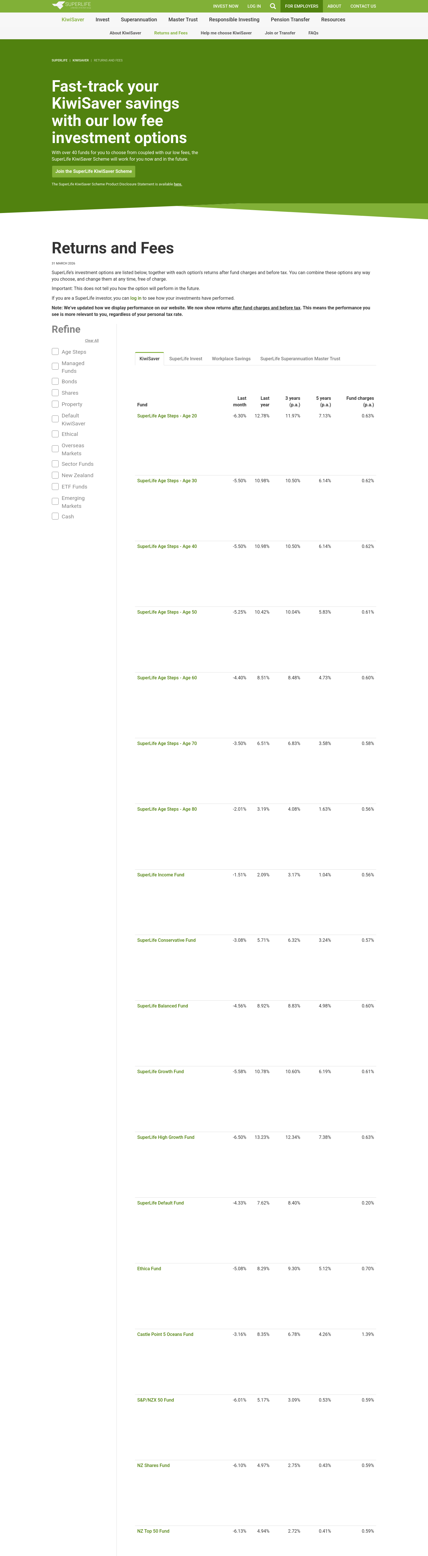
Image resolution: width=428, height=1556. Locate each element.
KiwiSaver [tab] (149, 358)
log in (136, 298)
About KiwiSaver (125, 33)
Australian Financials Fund (164, 722)
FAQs (313, 33)
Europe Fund (150, 886)
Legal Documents (35, 1546)
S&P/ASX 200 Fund (157, 665)
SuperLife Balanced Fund (162, 517)
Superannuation (139, 19)
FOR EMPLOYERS (301, 6)
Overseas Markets (73, 449)
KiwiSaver (73, 19)
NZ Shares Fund (153, 597)
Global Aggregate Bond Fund (166, 954)
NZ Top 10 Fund (153, 619)
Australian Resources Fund (164, 733)
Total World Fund (154, 841)
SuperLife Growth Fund (160, 529)
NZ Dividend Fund (155, 642)
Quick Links (388, 1543)
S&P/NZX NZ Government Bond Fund (175, 921)
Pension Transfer (290, 19)
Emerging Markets (73, 502)
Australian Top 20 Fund (160, 687)
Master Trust (183, 19)
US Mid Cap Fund (154, 790)
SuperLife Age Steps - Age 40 (167, 438)
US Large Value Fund (158, 778)
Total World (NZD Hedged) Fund (169, 853)
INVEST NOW (226, 6)
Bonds (69, 381)
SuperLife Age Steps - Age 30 (167, 427)
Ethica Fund (149, 563)
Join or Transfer (280, 33)
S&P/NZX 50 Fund (155, 585)
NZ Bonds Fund (153, 909)
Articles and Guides (37, 1540)
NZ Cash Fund (151, 966)
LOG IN (254, 6)
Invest (103, 19)
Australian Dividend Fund (162, 710)
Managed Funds (73, 367)
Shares (70, 393)
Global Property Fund (158, 898)
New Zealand (77, 475)
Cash (68, 516)
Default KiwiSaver (73, 419)
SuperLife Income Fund (160, 495)
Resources (333, 19)
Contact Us (363, 6)
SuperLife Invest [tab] (185, 358)
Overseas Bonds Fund (159, 932)
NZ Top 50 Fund (153, 608)
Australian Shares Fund (161, 676)
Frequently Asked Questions (45, 1533)
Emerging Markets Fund (161, 875)
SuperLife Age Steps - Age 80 (167, 484)
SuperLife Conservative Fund (166, 506)
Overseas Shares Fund (160, 812)
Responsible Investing (234, 19)
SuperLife (59, 60)
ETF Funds (74, 486)
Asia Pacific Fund (155, 864)
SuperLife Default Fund (160, 551)
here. (178, 184)
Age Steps (74, 352)
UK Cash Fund (151, 977)
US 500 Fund (150, 755)
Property (72, 404)
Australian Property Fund (162, 744)
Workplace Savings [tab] (231, 358)
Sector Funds (78, 464)
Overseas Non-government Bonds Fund (177, 943)
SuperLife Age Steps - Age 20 (167, 416)
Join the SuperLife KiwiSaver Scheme (94, 171)
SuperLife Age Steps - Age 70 (167, 472)
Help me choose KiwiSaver (226, 33)
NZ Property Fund (155, 654)
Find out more (174, 1550)
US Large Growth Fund (160, 767)
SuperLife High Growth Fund (165, 540)
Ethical (70, 434)
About (334, 6)
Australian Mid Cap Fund (162, 699)
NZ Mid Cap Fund (155, 631)
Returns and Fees (171, 33)
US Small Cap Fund (156, 801)
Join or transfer (352, 1388)
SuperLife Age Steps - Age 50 (167, 449)
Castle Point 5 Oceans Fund (165, 574)
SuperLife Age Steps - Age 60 (167, 461)
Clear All (92, 340)
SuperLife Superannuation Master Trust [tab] (300, 358)
